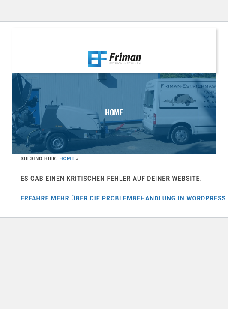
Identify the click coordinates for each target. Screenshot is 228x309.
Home (67, 158)
